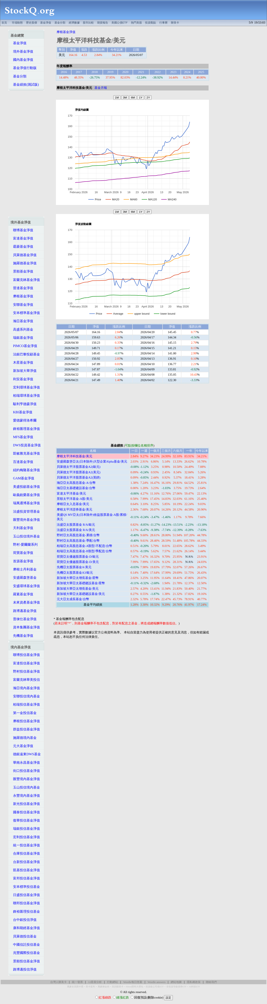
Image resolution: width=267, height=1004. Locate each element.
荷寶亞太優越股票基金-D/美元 (78, 562)
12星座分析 (95, 982)
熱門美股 (136, 22)
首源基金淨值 (22, 561)
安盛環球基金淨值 (25, 586)
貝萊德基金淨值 (24, 255)
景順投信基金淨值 (25, 961)
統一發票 (77, 982)
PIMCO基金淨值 (24, 346)
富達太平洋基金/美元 (71, 493)
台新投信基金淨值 (25, 862)
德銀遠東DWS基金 (26, 754)
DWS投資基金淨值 (26, 445)
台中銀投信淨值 (24, 920)
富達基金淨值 (22, 238)
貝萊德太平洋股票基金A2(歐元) (78, 466)
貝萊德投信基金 (24, 936)
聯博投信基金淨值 (25, 655)
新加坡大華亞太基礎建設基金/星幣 (81, 583)
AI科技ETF (194, 986)
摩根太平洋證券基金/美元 (74, 509)
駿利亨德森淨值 (24, 404)
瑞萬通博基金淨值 (25, 503)
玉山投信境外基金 (25, 536)
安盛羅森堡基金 (24, 577)
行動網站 (112, 982)
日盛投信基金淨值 (25, 895)
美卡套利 (90, 986)
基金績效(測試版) (25, 84)
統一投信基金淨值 (25, 845)
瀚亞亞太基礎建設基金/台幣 (76, 488)
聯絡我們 (211, 982)
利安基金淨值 (22, 379)
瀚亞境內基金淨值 (25, 688)
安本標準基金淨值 (25, 313)
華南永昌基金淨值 (25, 762)
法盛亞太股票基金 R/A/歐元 (76, 524)
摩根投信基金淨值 (25, 721)
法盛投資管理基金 (25, 511)
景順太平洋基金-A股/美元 (75, 498)
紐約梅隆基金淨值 (25, 470)
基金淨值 (45, 22)
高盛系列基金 (22, 329)
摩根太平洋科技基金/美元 (74, 456)
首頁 (4, 22)
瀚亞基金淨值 (22, 321)
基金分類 (59, 22)
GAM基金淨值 (22, 478)
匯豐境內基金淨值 (25, 779)
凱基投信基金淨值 (25, 870)
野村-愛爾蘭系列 (24, 544)
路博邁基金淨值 (24, 611)
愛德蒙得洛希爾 (24, 420)
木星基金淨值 (22, 362)
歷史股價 (31, 22)
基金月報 (100, 87)
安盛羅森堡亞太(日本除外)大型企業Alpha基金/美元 (92, 461)
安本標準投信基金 (25, 886)
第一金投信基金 (24, 713)
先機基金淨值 (22, 635)
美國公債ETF (119, 22)
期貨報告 (102, 22)
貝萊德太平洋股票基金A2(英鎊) (78, 477)
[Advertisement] (162, 9)
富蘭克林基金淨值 (25, 280)
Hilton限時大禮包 (134, 986)
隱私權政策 (194, 982)
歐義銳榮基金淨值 (25, 495)
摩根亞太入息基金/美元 (73, 504)
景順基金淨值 (22, 271)
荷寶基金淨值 (22, 553)
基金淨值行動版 (24, 68)
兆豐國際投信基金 (25, 953)
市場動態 (17, 22)
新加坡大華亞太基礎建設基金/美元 (81, 594)
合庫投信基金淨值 (25, 853)
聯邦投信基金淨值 (25, 903)
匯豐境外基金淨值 (25, 519)
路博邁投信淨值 (24, 969)
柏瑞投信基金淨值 (25, 704)
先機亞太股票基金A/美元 (74, 567)
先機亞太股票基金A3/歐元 (75, 572)
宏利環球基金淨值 (25, 387)
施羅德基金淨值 (24, 263)
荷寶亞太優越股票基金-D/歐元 (78, 556)
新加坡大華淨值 (24, 370)
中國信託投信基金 (25, 944)
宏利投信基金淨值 (25, 837)
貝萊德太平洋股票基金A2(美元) (78, 472)
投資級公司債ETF (155, 986)
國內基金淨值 (22, 59)
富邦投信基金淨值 (25, 878)
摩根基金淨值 (22, 296)
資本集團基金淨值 (25, 627)
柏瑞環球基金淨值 (25, 395)
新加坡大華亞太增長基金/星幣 (78, 578)
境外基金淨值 (22, 51)
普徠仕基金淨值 (24, 619)
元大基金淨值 (22, 746)
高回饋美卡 (117, 986)
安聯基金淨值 (22, 304)
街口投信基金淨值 (25, 771)
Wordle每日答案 (132, 982)
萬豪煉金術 (103, 986)
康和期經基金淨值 (25, 928)
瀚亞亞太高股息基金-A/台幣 (76, 482)
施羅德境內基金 (24, 737)
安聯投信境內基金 (25, 696)
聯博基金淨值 (22, 230)
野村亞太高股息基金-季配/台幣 (78, 540)
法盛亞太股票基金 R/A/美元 (76, 530)
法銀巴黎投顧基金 (25, 354)
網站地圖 (176, 982)
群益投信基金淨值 (25, 729)
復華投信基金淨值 (25, 820)
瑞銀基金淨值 (22, 337)
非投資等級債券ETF (176, 986)
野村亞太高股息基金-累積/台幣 (78, 535)
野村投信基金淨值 (25, 671)
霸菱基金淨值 (22, 246)
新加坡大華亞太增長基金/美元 (78, 588)
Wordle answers (156, 982)
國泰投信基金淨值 (25, 812)
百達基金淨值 (22, 462)
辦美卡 (175, 22)
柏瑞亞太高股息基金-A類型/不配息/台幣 (84, 546)
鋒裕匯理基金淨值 (25, 429)
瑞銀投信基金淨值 (25, 828)
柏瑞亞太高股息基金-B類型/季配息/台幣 (84, 551)
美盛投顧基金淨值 (25, 486)
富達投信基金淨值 (25, 663)
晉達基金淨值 (22, 288)
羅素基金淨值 (22, 594)
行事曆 (163, 22)
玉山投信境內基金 (25, 787)
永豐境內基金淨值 (25, 795)
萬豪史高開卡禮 (75, 986)
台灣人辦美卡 (58, 982)
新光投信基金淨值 (25, 804)
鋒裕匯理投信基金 (25, 911)
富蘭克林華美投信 (25, 679)
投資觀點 (150, 22)
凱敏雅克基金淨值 (25, 453)
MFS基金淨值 (22, 437)
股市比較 (88, 22)
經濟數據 (74, 22)
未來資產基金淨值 (25, 602)
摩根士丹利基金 (24, 569)
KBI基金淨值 (21, 412)
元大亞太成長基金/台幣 (73, 599)
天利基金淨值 (22, 528)
